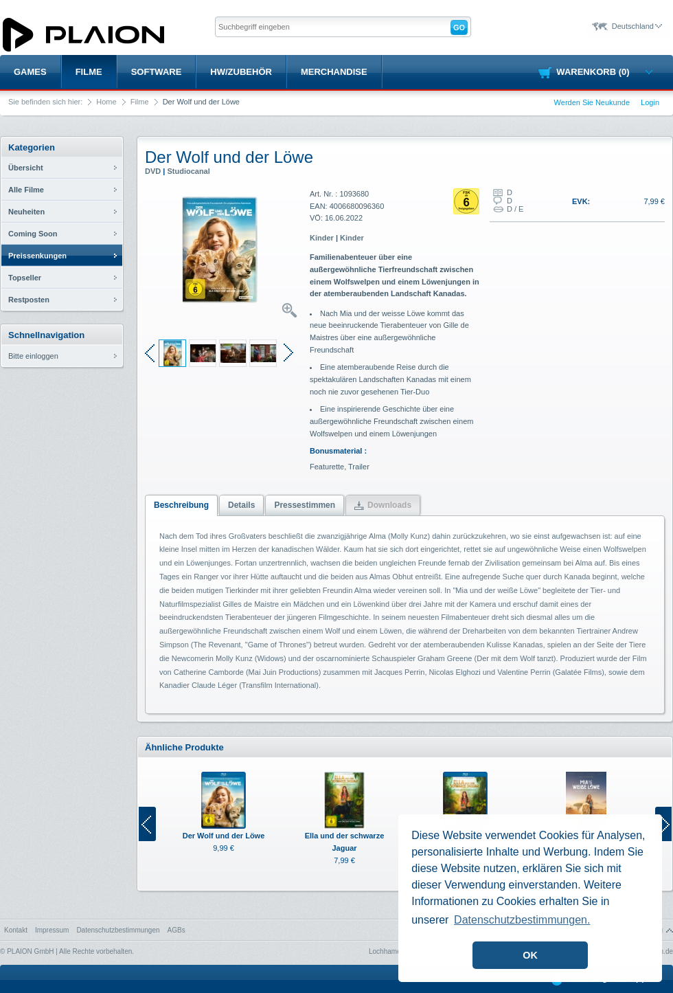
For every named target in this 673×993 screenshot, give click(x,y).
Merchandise (334, 72)
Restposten (28, 299)
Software (156, 72)
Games (30, 72)
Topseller (24, 278)
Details (241, 505)
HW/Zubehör (241, 72)
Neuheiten (26, 212)
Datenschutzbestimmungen (117, 930)
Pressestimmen (304, 505)
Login (650, 102)
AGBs (176, 930)
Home (106, 102)
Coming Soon (33, 234)
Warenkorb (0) (604, 72)
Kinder (322, 238)
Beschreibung (181, 505)
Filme (89, 72)
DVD (153, 171)
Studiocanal (188, 171)
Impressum (52, 930)
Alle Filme (26, 190)
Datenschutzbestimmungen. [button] (522, 920)
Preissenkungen (37, 256)
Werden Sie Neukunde (592, 102)
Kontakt (15, 930)
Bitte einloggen (33, 356)
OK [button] (530, 955)
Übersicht (25, 168)
